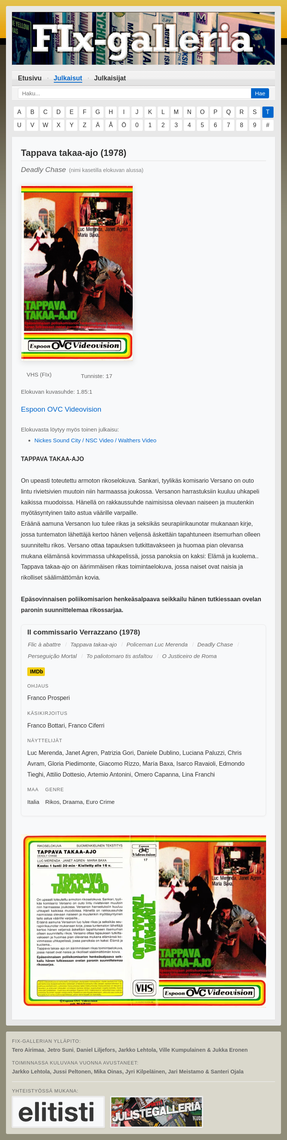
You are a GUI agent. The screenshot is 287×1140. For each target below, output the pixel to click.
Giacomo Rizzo (119, 763)
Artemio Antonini (109, 774)
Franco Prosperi (48, 698)
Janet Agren (81, 753)
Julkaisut (68, 78)
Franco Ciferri (86, 725)
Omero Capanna (157, 774)
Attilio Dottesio (65, 774)
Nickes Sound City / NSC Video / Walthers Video (95, 440)
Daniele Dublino (158, 753)
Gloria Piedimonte (71, 763)
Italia (33, 802)
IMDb (36, 672)
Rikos (52, 802)
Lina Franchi (198, 774)
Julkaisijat (110, 78)
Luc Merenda (44, 753)
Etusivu (30, 78)
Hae (260, 93)
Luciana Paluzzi (203, 753)
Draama (73, 802)
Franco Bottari (46, 725)
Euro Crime (100, 802)
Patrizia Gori (117, 753)
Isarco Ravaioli (196, 763)
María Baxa (157, 763)
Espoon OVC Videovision (61, 409)
